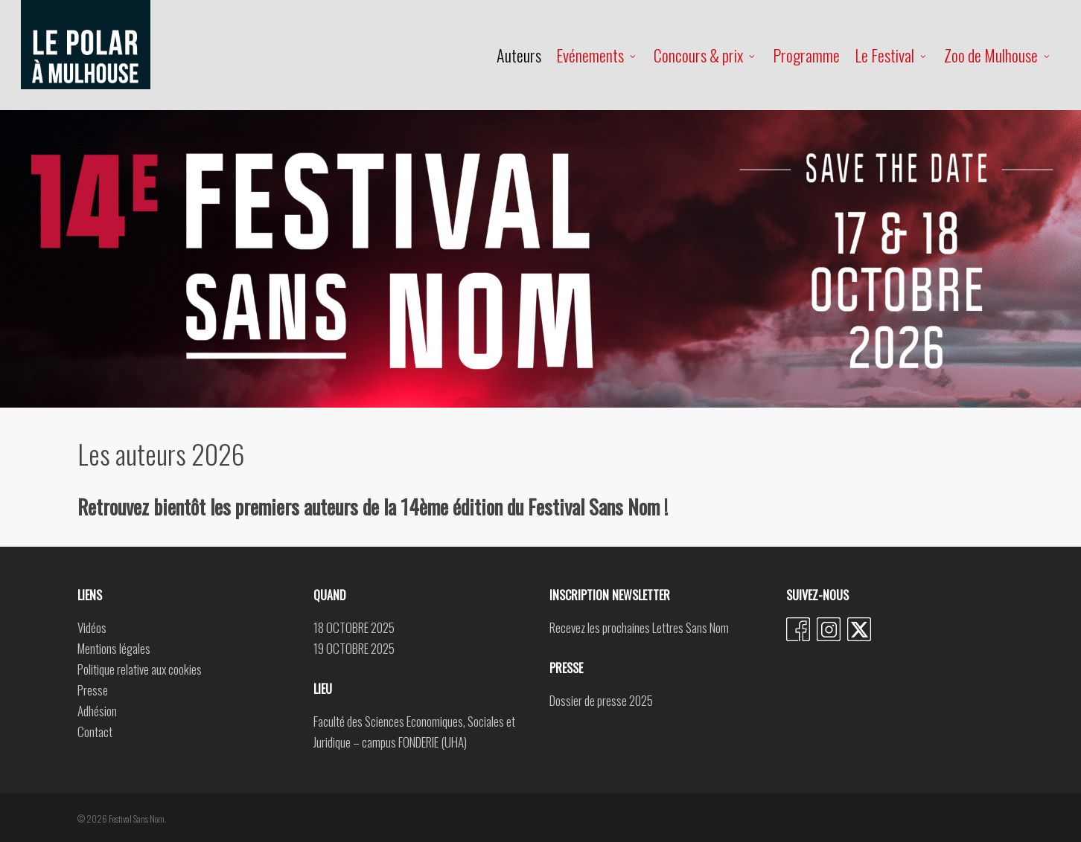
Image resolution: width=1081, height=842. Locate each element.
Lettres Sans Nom (690, 627)
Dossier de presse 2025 (601, 700)
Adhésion (97, 710)
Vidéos (91, 627)
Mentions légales (113, 648)
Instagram (829, 629)
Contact (94, 731)
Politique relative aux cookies (139, 669)
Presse (92, 690)
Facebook (798, 629)
